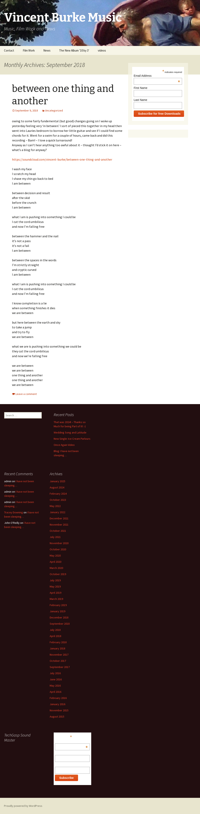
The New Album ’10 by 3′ (74, 50)
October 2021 (58, 531)
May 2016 (55, 685)
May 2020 (55, 555)
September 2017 (60, 667)
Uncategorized (54, 110)
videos (102, 50)
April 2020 (55, 562)
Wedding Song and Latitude (70, 432)
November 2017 (59, 654)
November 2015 (59, 710)
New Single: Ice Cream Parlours (72, 438)
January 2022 (57, 512)
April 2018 (55, 636)
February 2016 (58, 698)
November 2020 (59, 543)
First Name (140, 87)
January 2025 (57, 481)
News (46, 50)
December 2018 (59, 617)
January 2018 (57, 648)
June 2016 (56, 679)
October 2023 (58, 500)
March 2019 (56, 599)
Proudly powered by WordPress (23, 806)
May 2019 (55, 586)
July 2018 (55, 630)
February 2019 (58, 605)
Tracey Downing (13, 512)
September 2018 (60, 623)
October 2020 (58, 549)
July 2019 (55, 580)
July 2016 (55, 673)
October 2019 (58, 574)
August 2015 (57, 716)
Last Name (140, 99)
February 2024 (58, 493)
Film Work (29, 50)
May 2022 (55, 506)
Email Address (157, 75)
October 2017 (58, 661)
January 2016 (57, 704)
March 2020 (56, 568)
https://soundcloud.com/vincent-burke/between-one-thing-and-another (62, 159)
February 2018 (58, 642)
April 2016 (55, 692)
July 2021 (55, 537)
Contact (9, 50)
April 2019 (55, 592)
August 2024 (57, 487)
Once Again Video (64, 445)
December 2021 (59, 518)
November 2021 (59, 524)
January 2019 (57, 611)
